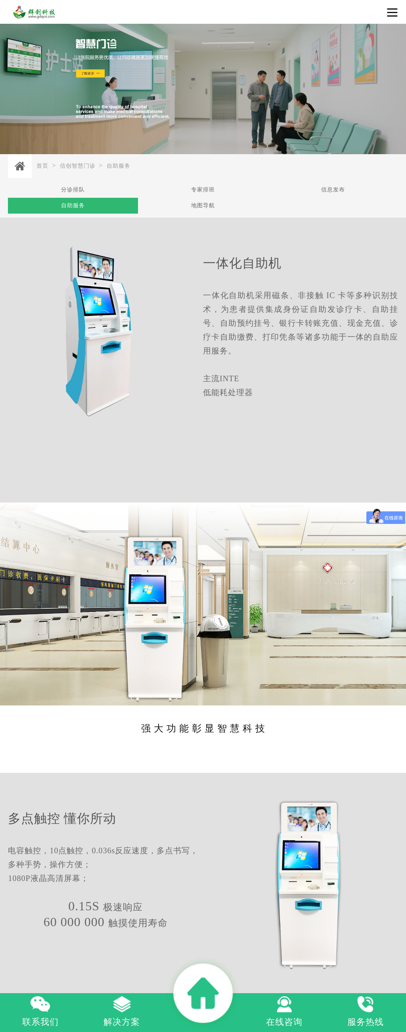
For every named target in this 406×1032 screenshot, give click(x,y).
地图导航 (203, 205)
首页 (42, 166)
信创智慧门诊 (78, 166)
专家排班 (203, 190)
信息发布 (333, 190)
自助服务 (118, 166)
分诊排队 (73, 190)
